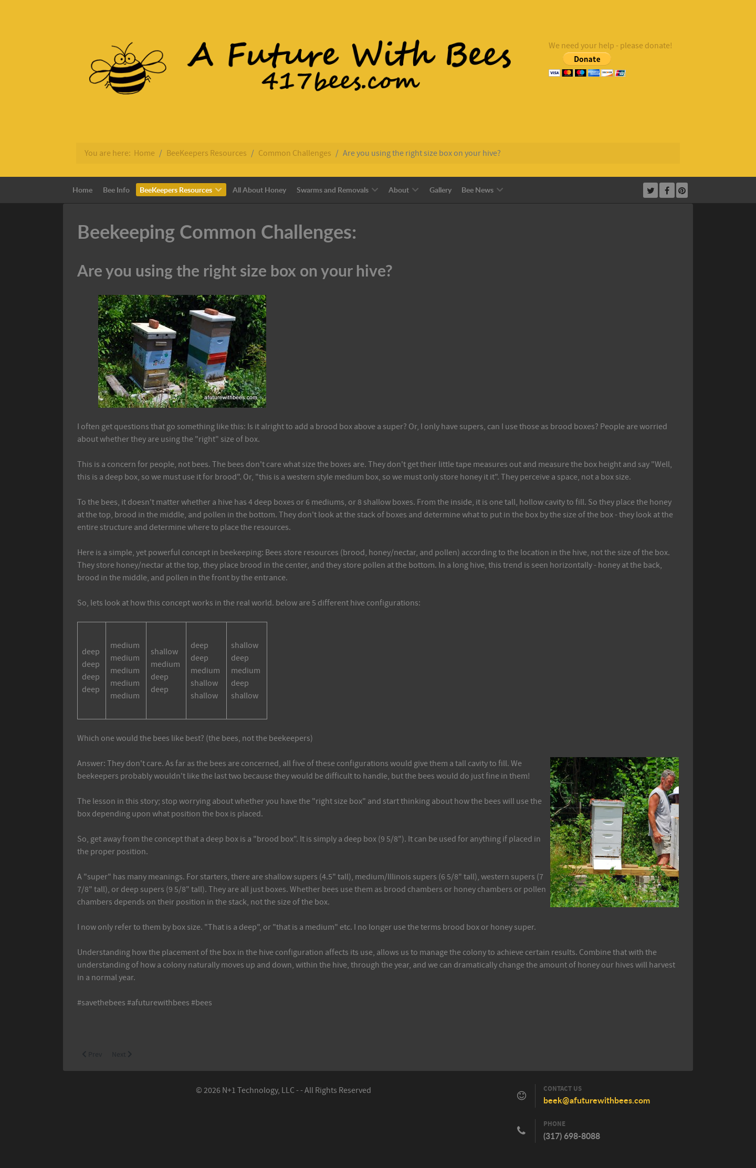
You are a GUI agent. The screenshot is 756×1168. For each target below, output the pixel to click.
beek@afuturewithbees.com (596, 1100)
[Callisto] (291, 71)
